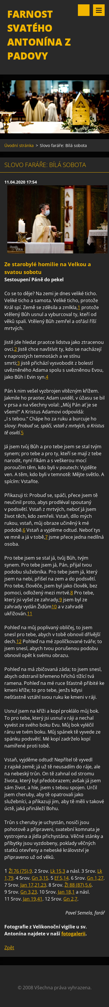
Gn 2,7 (70, 899)
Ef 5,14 (61, 878)
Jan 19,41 (32, 899)
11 (29, 613)
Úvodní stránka (19, 145)
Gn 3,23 (28, 892)
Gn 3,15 (40, 878)
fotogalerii (73, 933)
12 (19, 641)
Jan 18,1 (66, 892)
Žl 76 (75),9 (20, 871)
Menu (99, 10)
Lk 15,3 (57, 871)
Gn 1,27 (95, 878)
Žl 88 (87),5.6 (78, 885)
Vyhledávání (84, 10)
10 (54, 606)
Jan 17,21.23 (33, 885)
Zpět (9, 947)
